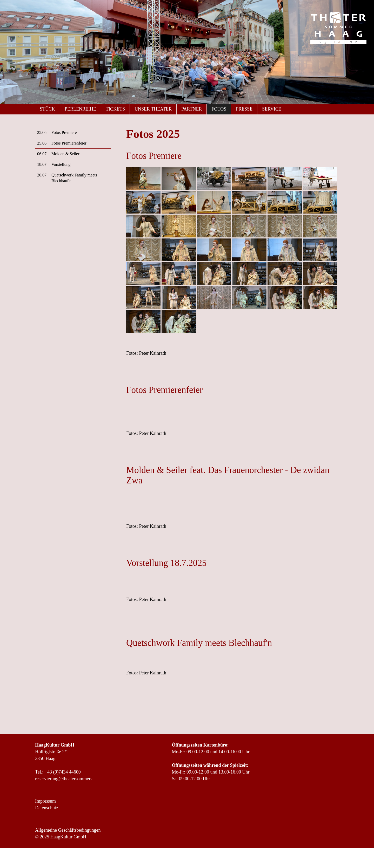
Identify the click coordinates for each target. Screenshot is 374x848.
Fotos (218, 109)
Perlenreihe (80, 109)
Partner (191, 109)
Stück (47, 109)
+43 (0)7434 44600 (63, 772)
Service (271, 109)
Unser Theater (153, 109)
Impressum (45, 801)
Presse (244, 109)
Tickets (115, 109)
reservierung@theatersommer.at (65, 778)
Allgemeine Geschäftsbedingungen (68, 830)
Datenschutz (46, 807)
